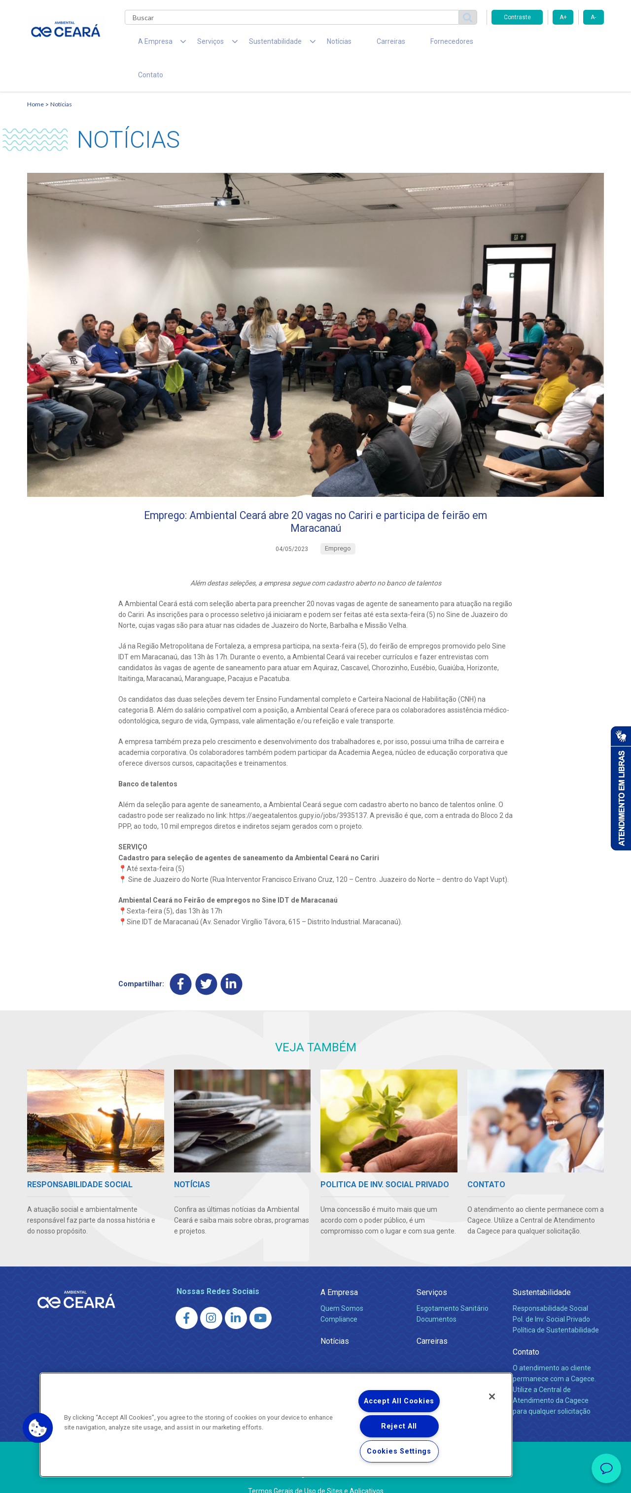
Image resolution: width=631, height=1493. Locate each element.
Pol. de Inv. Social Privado (551, 1297)
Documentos (436, 1297)
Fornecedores (407, 44)
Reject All (399, 1426)
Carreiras (354, 44)
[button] (38, 1428)
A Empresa (339, 1269)
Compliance (338, 1297)
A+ (563, 17)
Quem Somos (341, 1286)
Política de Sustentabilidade (556, 1308)
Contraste (517, 17)
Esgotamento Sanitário (453, 1286)
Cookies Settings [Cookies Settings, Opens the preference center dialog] (399, 1451)
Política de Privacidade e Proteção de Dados (315, 1478)
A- (593, 17)
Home (35, 76)
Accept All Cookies (399, 1401)
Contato (457, 44)
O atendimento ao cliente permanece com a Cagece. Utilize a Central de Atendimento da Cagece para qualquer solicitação (554, 1367)
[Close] (492, 1396)
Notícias (311, 44)
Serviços (432, 1269)
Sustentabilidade (542, 1269)
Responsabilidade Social (550, 1286)
